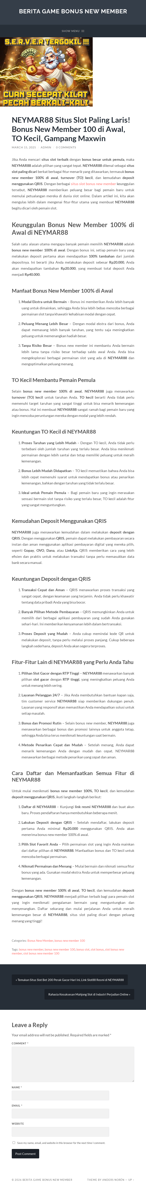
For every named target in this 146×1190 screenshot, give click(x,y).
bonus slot (83, 949)
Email (17, 1105)
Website (18, 1123)
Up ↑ (131, 1179)
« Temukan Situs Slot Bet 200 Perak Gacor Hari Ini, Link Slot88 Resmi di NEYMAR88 (70, 980)
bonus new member (31, 949)
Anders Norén (113, 1179)
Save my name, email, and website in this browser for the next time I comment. (61, 1142)
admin (46, 147)
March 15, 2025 (24, 147)
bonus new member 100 (69, 940)
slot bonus (97, 949)
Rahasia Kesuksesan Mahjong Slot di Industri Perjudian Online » (89, 994)
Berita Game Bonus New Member (73, 11)
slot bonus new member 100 (41, 953)
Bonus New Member (40, 940)
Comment (20, 1043)
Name (17, 1087)
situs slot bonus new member (93, 184)
